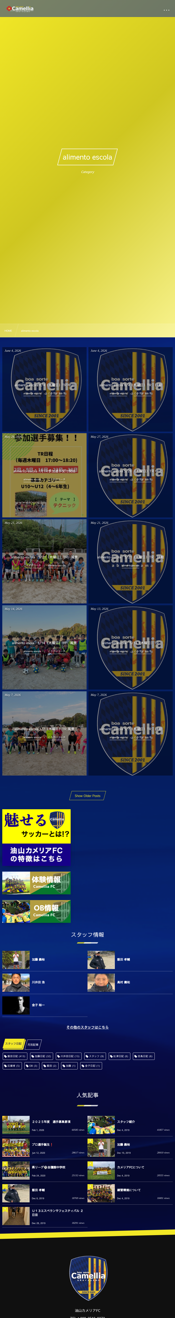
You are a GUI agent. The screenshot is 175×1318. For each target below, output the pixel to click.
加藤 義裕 (38, 959)
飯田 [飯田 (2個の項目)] (51, 1065)
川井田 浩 (38, 982)
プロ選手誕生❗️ (42, 1144)
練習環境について (129, 1190)
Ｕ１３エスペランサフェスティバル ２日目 (57, 1213)
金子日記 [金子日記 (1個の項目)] (92, 1065)
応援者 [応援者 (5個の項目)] (14, 1065)
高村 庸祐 (123, 982)
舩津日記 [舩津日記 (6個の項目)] (120, 1056)
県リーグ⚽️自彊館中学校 (48, 1167)
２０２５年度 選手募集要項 (51, 1122)
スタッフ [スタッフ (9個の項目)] (96, 1056)
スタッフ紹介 (126, 1122)
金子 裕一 (38, 1005)
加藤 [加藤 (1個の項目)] (70, 1065)
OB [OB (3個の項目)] (33, 1065)
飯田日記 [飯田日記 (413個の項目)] (16, 1056)
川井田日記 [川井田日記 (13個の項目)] (70, 1056)
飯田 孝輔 (123, 959)
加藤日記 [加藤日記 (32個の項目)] (43, 1056)
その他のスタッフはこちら (87, 1027)
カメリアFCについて (130, 1167)
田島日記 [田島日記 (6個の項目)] (145, 1056)
